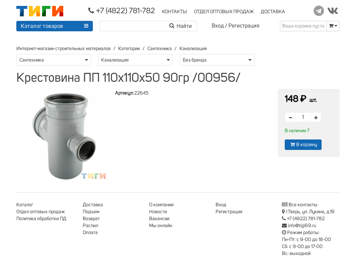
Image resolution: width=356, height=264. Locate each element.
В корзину (303, 144)
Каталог (24, 204)
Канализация (193, 48)
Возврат (91, 218)
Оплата (90, 232)
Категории (129, 48)
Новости (158, 211)
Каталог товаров (42, 26)
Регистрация (243, 26)
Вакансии (159, 218)
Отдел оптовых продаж (40, 211)
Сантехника (159, 48)
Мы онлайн (160, 225)
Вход (218, 26)
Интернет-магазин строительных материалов (63, 48)
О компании (161, 204)
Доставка (93, 204)
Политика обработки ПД (41, 218)
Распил (90, 225)
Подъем (91, 211)
